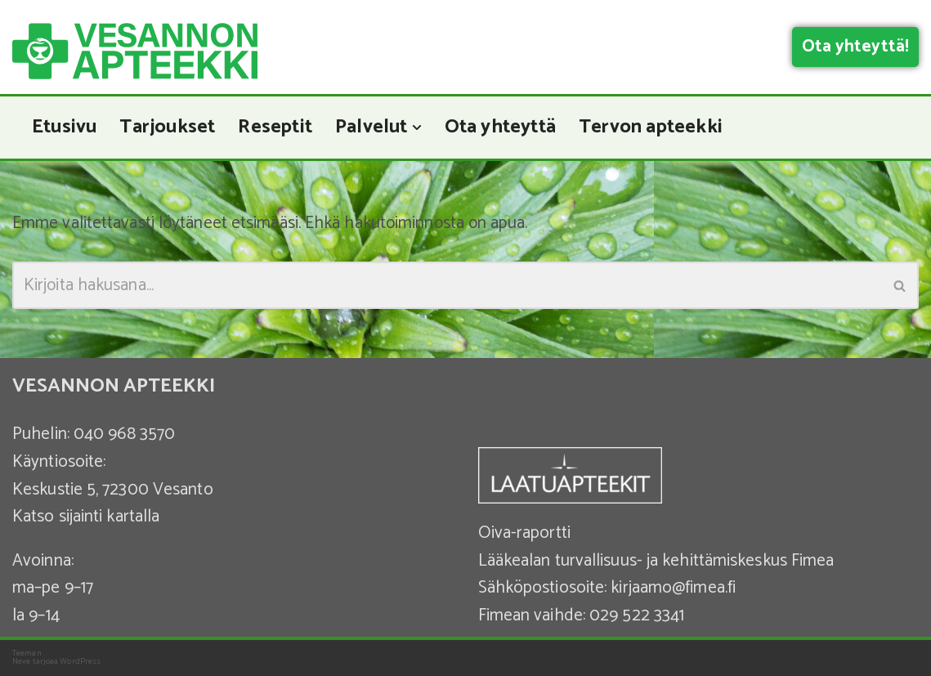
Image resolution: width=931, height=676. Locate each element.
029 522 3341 (636, 615)
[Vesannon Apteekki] (134, 51)
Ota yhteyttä (509, 127)
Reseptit (280, 127)
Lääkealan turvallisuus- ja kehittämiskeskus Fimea (656, 561)
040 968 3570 (124, 435)
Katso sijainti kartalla (85, 517)
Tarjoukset (170, 127)
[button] (424, 127)
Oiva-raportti (524, 533)
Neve (21, 662)
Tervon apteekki (661, 127)
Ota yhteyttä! (855, 46)
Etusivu (65, 127)
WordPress (80, 662)
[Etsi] (447, 286)
